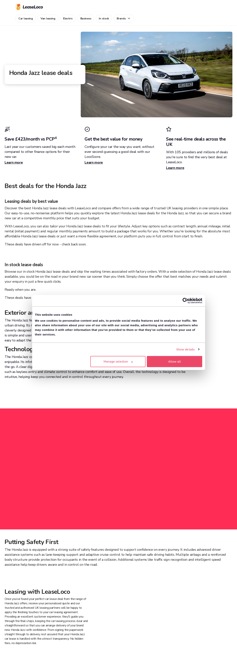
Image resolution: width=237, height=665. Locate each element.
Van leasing (48, 18)
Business (85, 18)
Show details (185, 349)
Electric (68, 18)
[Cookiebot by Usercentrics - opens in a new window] (185, 300)
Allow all (174, 362)
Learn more (14, 162)
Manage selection (118, 362)
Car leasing (25, 18)
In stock (104, 18)
